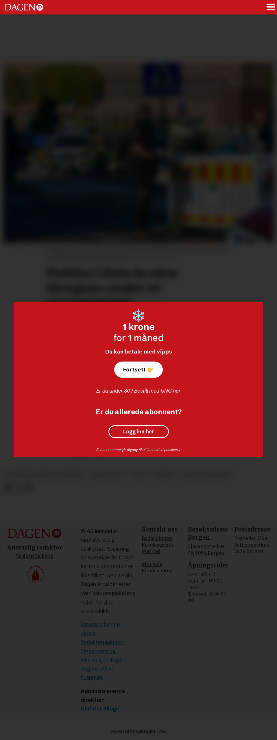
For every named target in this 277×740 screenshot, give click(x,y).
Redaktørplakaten (102, 642)
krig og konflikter (206, 474)
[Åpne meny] (271, 7)
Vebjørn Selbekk (34, 556)
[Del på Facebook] (8, 487)
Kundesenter (157, 571)
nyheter (164, 474)
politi (138, 474)
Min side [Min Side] (152, 564)
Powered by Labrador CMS (138, 731)
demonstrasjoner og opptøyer (45, 474)
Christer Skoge (100, 708)
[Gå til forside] (24, 7)
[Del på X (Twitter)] (18, 487)
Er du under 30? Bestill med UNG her (138, 390)
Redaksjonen (157, 538)
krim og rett (107, 474)
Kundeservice (158, 545)
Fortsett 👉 (138, 369)
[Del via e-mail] (28, 487)
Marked (151, 551)
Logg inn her (138, 431)
